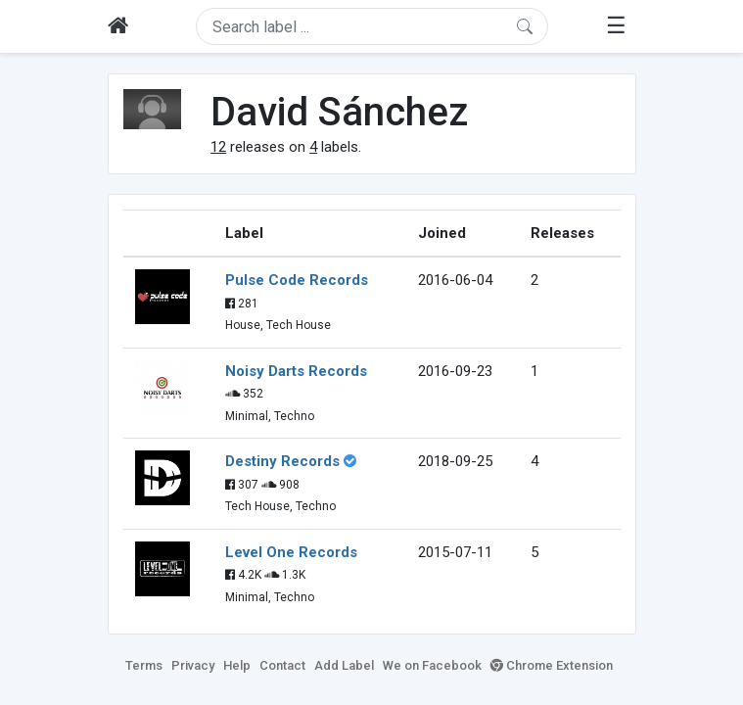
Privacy (192, 665)
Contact (282, 665)
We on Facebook (432, 665)
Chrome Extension (551, 665)
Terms (144, 665)
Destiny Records (282, 461)
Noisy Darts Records (296, 371)
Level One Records (291, 552)
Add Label (344, 665)
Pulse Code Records (296, 280)
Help (237, 665)
